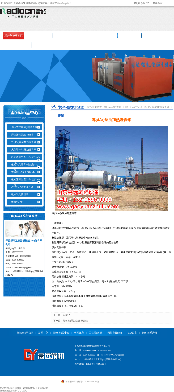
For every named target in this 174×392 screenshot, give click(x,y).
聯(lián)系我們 (141, 3)
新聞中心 (62, 35)
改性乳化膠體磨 (21, 194)
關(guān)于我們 (25, 332)
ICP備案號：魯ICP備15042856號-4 (90, 364)
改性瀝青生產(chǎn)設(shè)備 (27, 182)
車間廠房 (108, 35)
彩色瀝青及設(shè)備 (23, 134)
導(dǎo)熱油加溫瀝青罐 (25, 142)
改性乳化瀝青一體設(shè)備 (26, 167)
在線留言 (158, 3)
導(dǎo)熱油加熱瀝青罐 (75, 320)
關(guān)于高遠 (40, 35)
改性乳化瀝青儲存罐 (23, 187)
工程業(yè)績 (153, 35)
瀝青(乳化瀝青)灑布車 (24, 172)
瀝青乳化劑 (18, 202)
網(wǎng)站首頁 (14, 35)
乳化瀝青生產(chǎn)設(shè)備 (27, 160)
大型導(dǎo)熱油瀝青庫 (25, 149)
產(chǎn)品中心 (85, 35)
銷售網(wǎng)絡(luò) (16, 45)
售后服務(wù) (129, 35)
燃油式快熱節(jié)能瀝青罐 (27, 127)
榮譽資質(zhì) (115, 332)
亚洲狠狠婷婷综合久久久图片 (13, 390)
